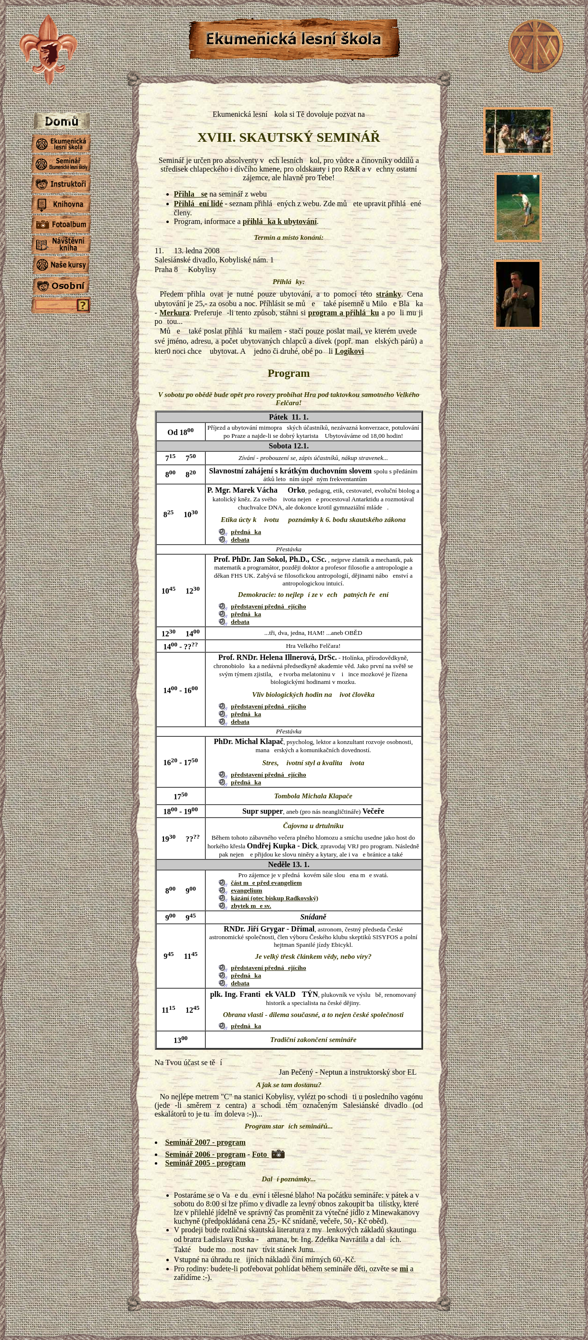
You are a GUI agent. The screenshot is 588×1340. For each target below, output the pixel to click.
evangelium (246, 890)
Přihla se (191, 194)
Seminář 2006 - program (205, 1154)
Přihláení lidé (198, 203)
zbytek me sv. (251, 905)
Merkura (174, 313)
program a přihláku (343, 313)
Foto (260, 1154)
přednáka (246, 531)
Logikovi (349, 351)
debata (240, 539)
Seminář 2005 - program (205, 1163)
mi (404, 1269)
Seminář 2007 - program (205, 1142)
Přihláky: (289, 281)
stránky (388, 294)
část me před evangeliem (266, 882)
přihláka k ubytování (280, 221)
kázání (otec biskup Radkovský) (274, 898)
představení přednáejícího (268, 606)
